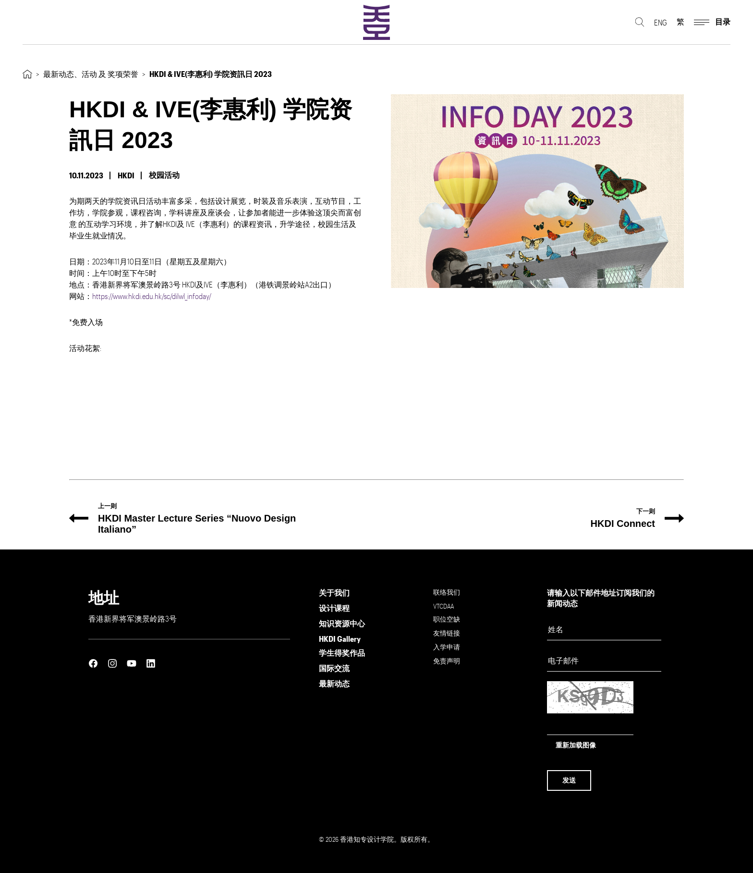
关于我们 (334, 592)
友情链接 (446, 633)
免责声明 (446, 661)
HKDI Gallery (340, 638)
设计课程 (334, 607)
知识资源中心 (342, 623)
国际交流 (334, 668)
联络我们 (446, 592)
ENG (660, 24)
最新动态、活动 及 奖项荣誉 (90, 73)
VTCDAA (443, 606)
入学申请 (446, 647)
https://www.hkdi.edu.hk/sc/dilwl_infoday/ (151, 295)
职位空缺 (446, 619)
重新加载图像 (576, 745)
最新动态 (334, 683)
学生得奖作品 (342, 652)
